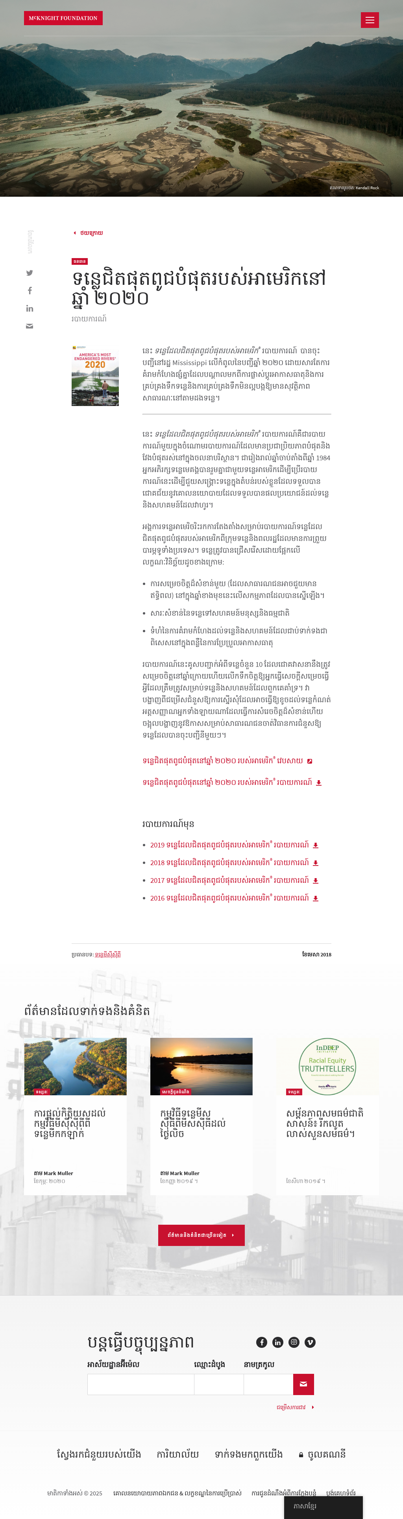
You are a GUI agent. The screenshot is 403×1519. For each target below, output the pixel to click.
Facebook (261, 1342)
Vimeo (310, 1342)
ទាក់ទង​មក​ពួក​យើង (248, 1455)
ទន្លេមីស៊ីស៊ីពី (108, 954)
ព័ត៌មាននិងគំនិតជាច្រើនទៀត (197, 1235)
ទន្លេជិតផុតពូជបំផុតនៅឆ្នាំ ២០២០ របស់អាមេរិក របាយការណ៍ (227, 782)
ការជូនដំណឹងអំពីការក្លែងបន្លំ (283, 1493)
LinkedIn (277, 1342)
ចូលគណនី (327, 1455)
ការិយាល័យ (178, 1455)
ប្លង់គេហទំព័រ (341, 1493)
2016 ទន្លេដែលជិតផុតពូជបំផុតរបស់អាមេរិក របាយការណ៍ (229, 898)
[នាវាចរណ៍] (370, 20)
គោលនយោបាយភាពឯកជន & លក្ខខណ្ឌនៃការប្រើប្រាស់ (177, 1493)
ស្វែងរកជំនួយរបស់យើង (99, 1455)
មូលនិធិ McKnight (63, 18)
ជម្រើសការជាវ (291, 1407)
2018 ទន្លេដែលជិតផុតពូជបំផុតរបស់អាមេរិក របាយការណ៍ (229, 862)
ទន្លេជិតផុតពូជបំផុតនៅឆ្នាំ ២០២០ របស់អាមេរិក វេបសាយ (222, 761)
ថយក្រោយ (91, 233)
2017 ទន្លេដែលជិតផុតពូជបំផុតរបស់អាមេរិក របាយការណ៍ (229, 880)
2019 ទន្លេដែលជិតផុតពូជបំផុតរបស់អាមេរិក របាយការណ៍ (229, 845)
